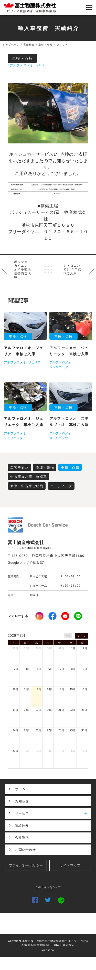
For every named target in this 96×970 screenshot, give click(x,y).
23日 (84, 709)
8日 (73, 668)
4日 (28, 668)
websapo (48, 950)
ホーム (20, 789)
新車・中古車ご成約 (26, 486)
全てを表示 (19, 467)
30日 (49, 648)
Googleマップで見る (26, 563)
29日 (38, 648)
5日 (39, 668)
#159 (40, 65)
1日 (73, 648)
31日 (61, 648)
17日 (15, 709)
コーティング (61, 486)
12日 (38, 689)
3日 (16, 668)
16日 (84, 689)
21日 (61, 709)
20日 (49, 709)
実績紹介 (22, 825)
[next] (84, 636)
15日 (73, 689)
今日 (68, 635)
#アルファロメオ (20, 65)
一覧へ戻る (48, 269)
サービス (53, 813)
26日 (38, 730)
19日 (38, 709)
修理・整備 (45, 467)
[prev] (78, 636)
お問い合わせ (25, 850)
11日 (27, 689)
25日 (27, 730)
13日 (49, 689)
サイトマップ (70, 865)
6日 (50, 668)
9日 (85, 668)
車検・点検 (22, 58)
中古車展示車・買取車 (28, 476)
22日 (73, 709)
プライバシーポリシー (26, 865)
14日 (61, 689)
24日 (15, 730)
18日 (27, 709)
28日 (27, 648)
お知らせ (22, 801)
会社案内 (22, 837)
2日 (85, 648)
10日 (15, 689)
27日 (15, 648)
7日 (62, 668)
